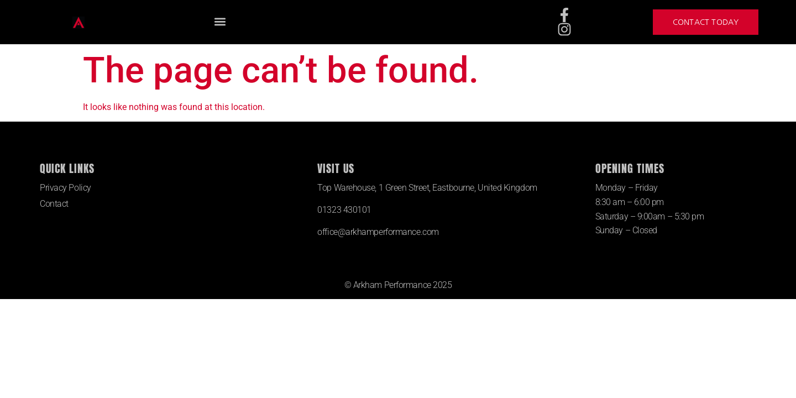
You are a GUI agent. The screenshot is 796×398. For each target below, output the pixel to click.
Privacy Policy (65, 187)
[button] (220, 22)
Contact (54, 203)
